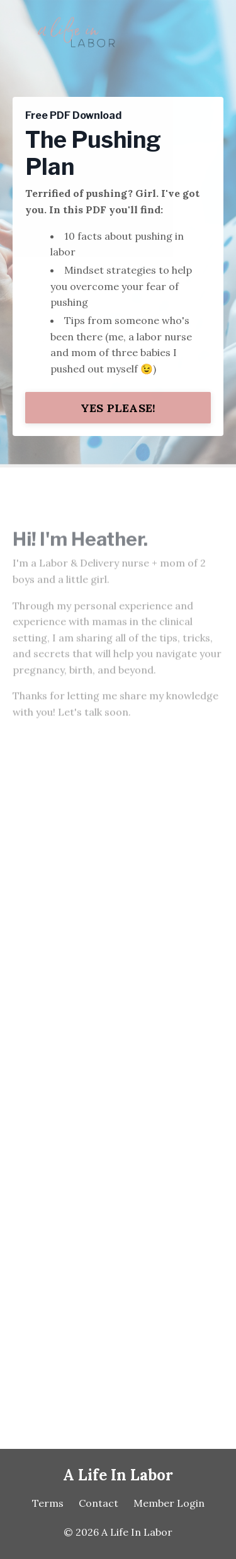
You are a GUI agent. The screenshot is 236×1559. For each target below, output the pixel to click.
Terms (48, 1503)
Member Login (169, 1503)
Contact (98, 1503)
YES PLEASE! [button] (118, 408)
